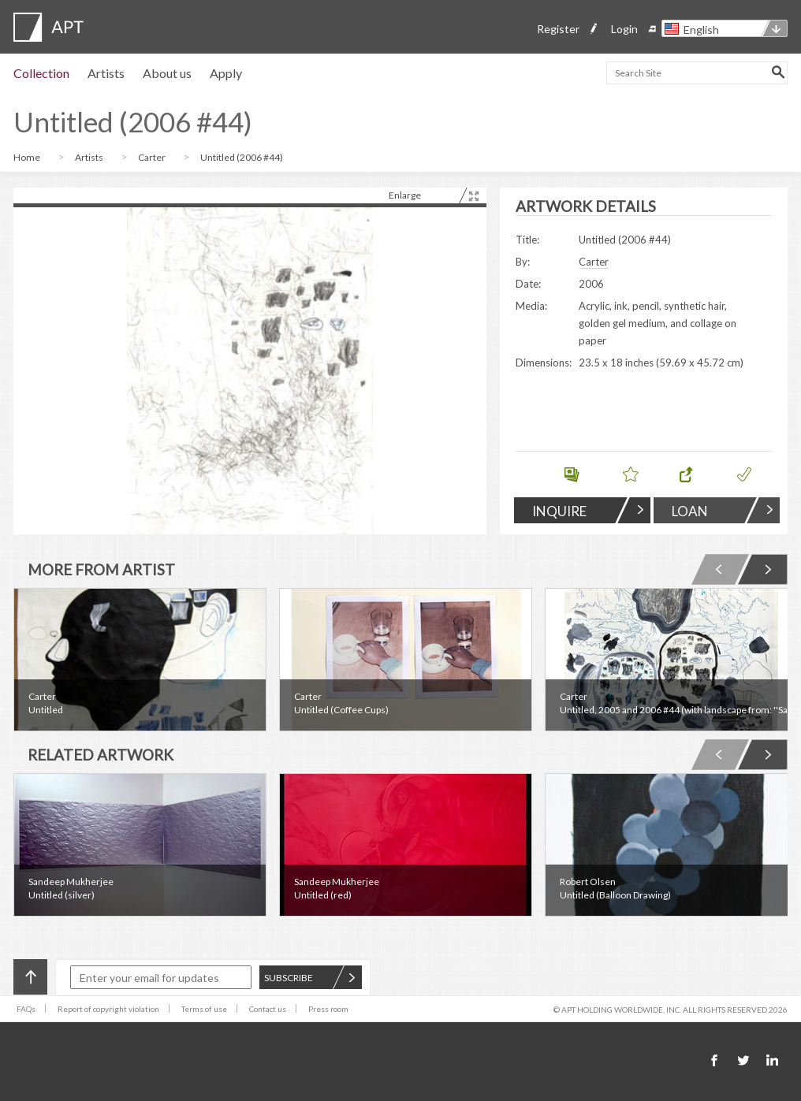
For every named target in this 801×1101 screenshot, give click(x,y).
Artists (106, 72)
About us (167, 72)
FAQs (26, 1009)
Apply (226, 72)
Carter (152, 157)
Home (27, 157)
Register (558, 28)
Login (624, 28)
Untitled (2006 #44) (241, 157)
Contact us (267, 1009)
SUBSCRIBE (310, 978)
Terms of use (204, 1009)
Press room (328, 1009)
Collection (41, 72)
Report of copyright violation (108, 1009)
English (701, 29)
